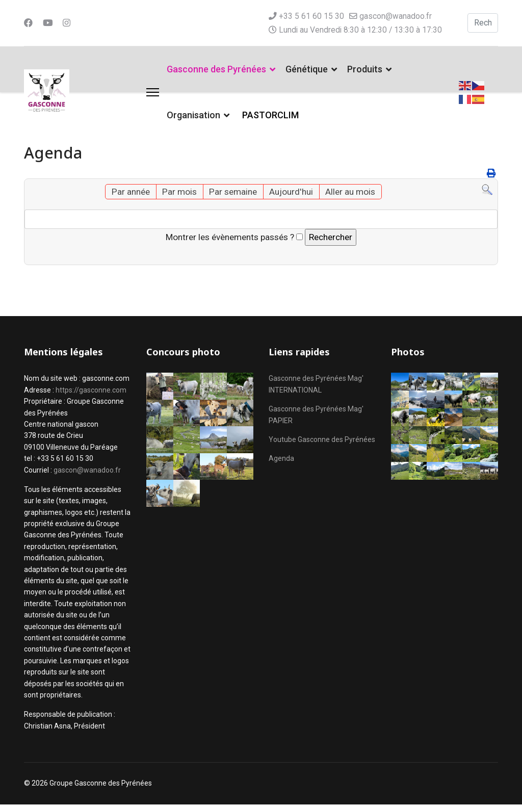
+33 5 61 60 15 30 (311, 16)
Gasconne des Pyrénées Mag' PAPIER (316, 416)
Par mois (177, 192)
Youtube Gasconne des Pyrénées (322, 441)
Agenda (281, 460)
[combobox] (483, 23)
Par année (127, 192)
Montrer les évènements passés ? (228, 237)
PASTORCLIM (270, 115)
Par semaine (232, 192)
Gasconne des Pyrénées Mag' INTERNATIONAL (316, 386)
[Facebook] (28, 22)
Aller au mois (354, 192)
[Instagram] (68, 22)
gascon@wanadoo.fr (395, 16)
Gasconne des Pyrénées (216, 69)
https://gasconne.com (91, 391)
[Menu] (152, 92)
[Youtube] (48, 22)
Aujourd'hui (293, 192)
